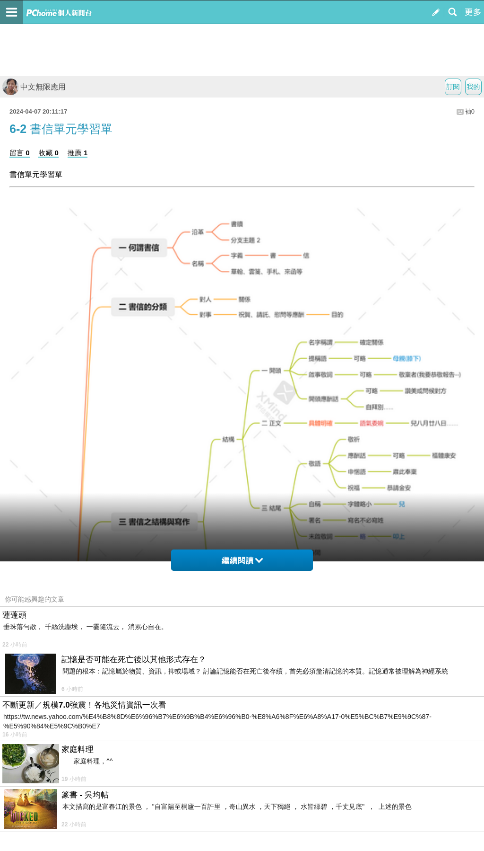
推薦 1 (78, 153)
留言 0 (19, 153)
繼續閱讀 (242, 560)
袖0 (470, 111)
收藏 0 (48, 153)
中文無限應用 (34, 87)
